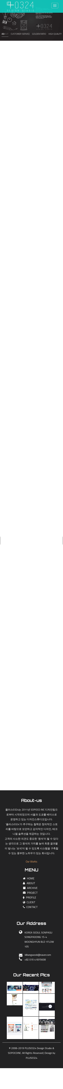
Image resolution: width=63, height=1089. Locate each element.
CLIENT (29, 902)
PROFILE (29, 897)
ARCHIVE (30, 888)
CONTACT (30, 907)
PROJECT (30, 893)
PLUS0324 (31, 1058)
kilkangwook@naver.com (38, 955)
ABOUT (29, 883)
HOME (28, 878)
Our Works (31, 861)
